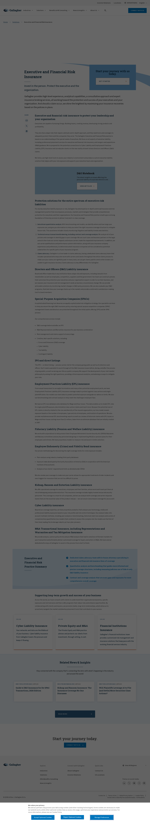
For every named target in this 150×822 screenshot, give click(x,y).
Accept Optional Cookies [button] (43, 817)
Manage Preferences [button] (102, 817)
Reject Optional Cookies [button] (72, 817)
